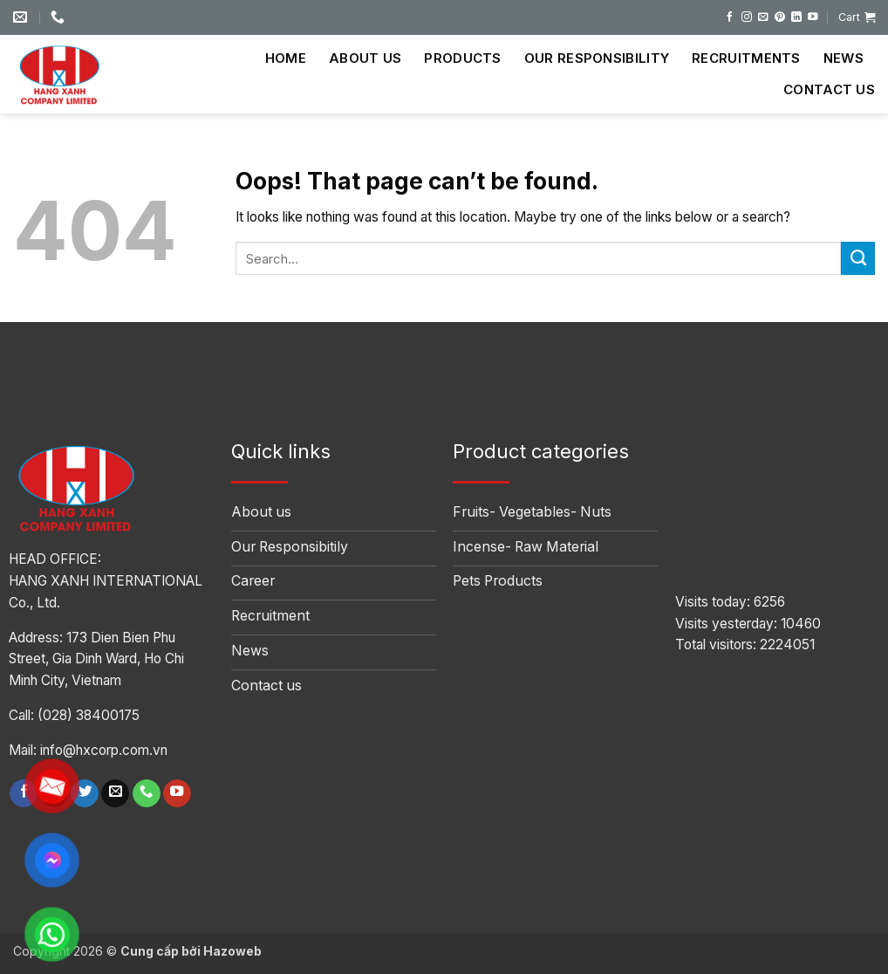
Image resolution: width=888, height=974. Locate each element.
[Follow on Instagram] (746, 17)
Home (285, 58)
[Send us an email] (763, 17)
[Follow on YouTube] (813, 17)
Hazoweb (232, 950)
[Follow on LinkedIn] (796, 17)
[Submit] (858, 258)
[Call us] (147, 793)
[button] (856, 17)
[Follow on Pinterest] (780, 17)
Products (462, 58)
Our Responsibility (596, 58)
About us (365, 58)
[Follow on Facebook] (730, 17)
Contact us (829, 89)
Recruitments (746, 58)
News (843, 58)
